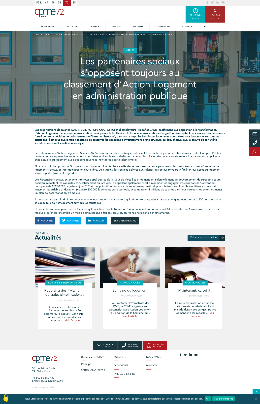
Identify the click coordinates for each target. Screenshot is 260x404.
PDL (39, 2)
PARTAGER (45, 220)
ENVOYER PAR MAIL (125, 221)
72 (66, 2)
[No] (256, 399)
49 (53, 2)
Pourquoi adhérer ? (93, 370)
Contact (187, 27)
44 (46, 2)
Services (116, 27)
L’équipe (86, 364)
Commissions (163, 27)
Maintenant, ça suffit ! (195, 290)
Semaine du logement (130, 290)
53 (59, 2)
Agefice (95, 27)
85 (74, 2)
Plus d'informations (223, 399)
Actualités (73, 27)
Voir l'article (72, 320)
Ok (207, 399)
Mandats (138, 27)
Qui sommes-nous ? (92, 357)
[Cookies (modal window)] (6, 398)
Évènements (47, 27)
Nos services (153, 357)
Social (46, 35)
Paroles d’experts (124, 374)
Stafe (51, 387)
